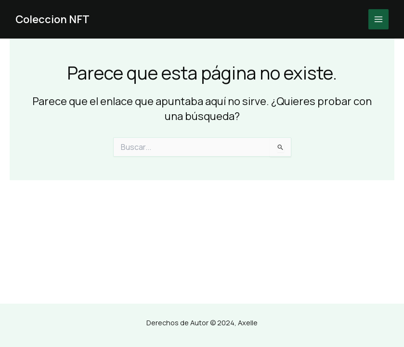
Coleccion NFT (52, 19)
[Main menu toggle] (378, 19)
